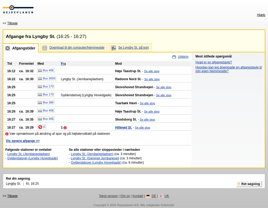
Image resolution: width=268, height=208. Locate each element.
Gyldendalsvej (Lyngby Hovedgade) (32, 158)
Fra (63, 64)
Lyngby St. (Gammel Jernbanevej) (95, 158)
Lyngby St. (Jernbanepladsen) (28, 154)
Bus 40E (46, 70)
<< (10, 23)
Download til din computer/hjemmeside (76, 47)
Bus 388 (45, 103)
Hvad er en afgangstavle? (213, 62)
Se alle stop (151, 71)
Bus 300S (46, 78)
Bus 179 (45, 86)
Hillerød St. (123, 127)
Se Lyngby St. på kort (133, 47)
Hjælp (261, 15)
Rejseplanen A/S (128, 205)
